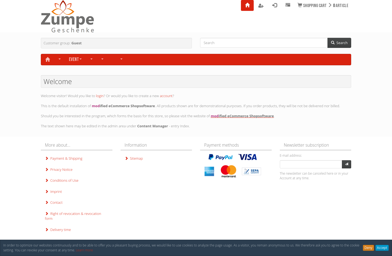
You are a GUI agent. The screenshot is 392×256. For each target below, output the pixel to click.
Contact (54, 202)
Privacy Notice (58, 169)
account (166, 95)
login (100, 95)
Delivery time (58, 229)
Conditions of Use (61, 180)
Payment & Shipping (63, 158)
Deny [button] (368, 247)
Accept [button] (382, 247)
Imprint (53, 191)
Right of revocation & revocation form (73, 216)
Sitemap (134, 158)
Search (339, 42)
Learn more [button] (84, 250)
